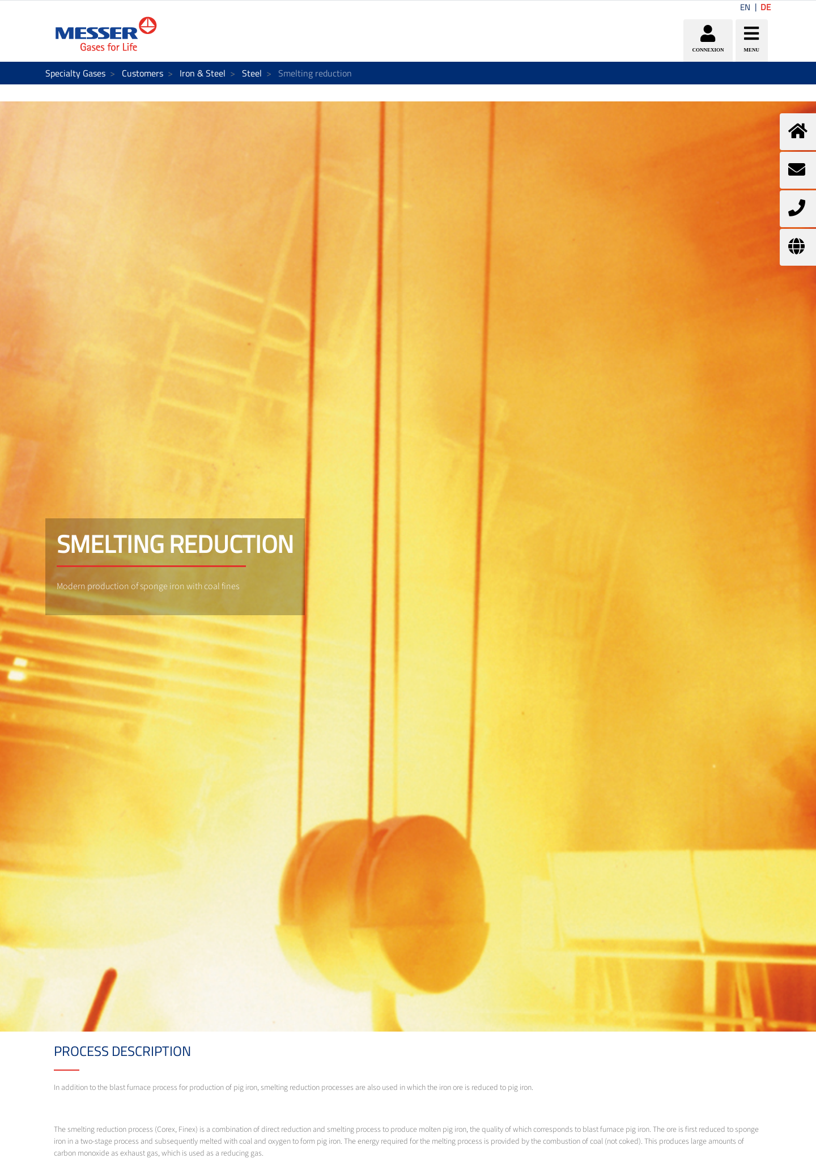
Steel (252, 73)
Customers (142, 73)
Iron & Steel (203, 73)
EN (745, 7)
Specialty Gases (75, 73)
